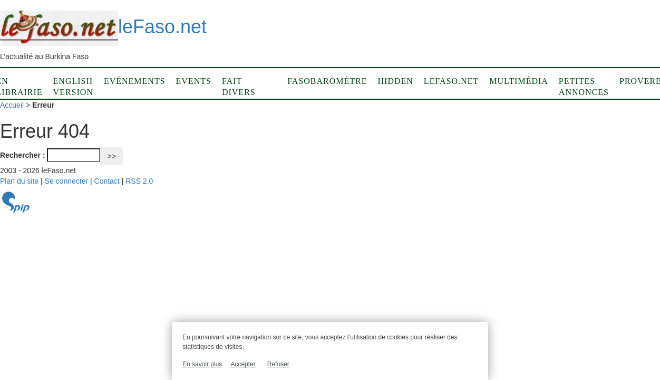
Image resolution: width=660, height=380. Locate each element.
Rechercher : (22, 155)
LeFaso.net (451, 81)
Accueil (12, 105)
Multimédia (518, 81)
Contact (107, 181)
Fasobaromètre (327, 81)
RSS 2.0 (139, 181)
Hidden (395, 81)
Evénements (135, 81)
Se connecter (67, 181)
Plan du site (19, 181)
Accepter (242, 364)
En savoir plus (202, 364)
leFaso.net (103, 26)
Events (193, 81)
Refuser (278, 364)
